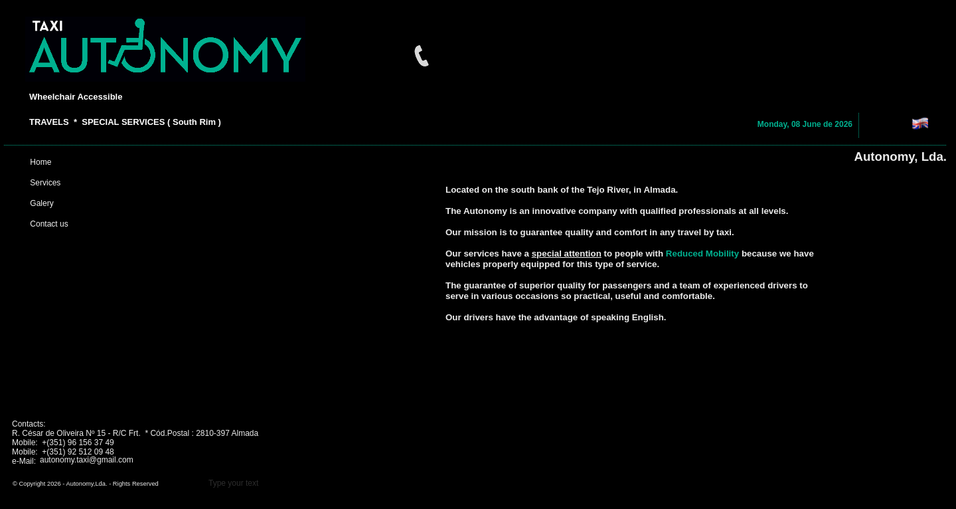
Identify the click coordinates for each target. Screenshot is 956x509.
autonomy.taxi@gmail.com (86, 459)
